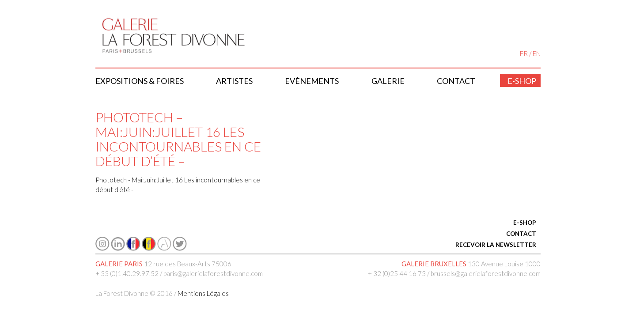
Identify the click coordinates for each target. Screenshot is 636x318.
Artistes (234, 81)
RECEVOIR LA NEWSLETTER (495, 244)
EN (537, 53)
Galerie (388, 81)
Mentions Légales (203, 293)
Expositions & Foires (139, 81)
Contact (456, 81)
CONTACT (521, 233)
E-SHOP (524, 222)
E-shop (521, 81)
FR (524, 53)
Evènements (312, 81)
